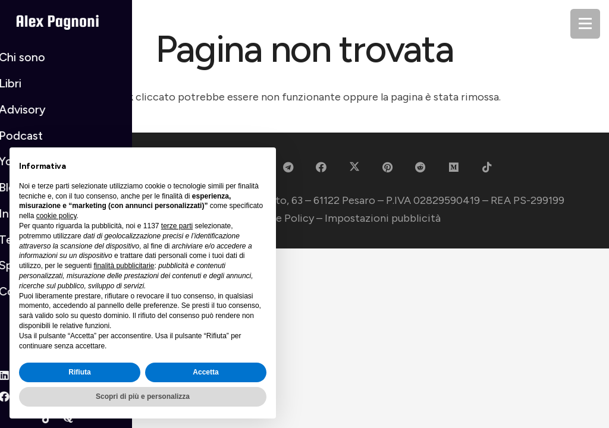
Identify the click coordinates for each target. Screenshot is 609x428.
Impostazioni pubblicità (383, 218)
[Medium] (454, 167)
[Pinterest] (387, 167)
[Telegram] (288, 167)
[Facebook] (320, 167)
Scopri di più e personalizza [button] (143, 396)
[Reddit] (420, 167)
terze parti (177, 226)
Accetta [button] (205, 372)
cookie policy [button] (56, 216)
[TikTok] (486, 167)
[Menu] (585, 24)
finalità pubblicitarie (123, 266)
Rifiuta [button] (79, 372)
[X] (354, 167)
